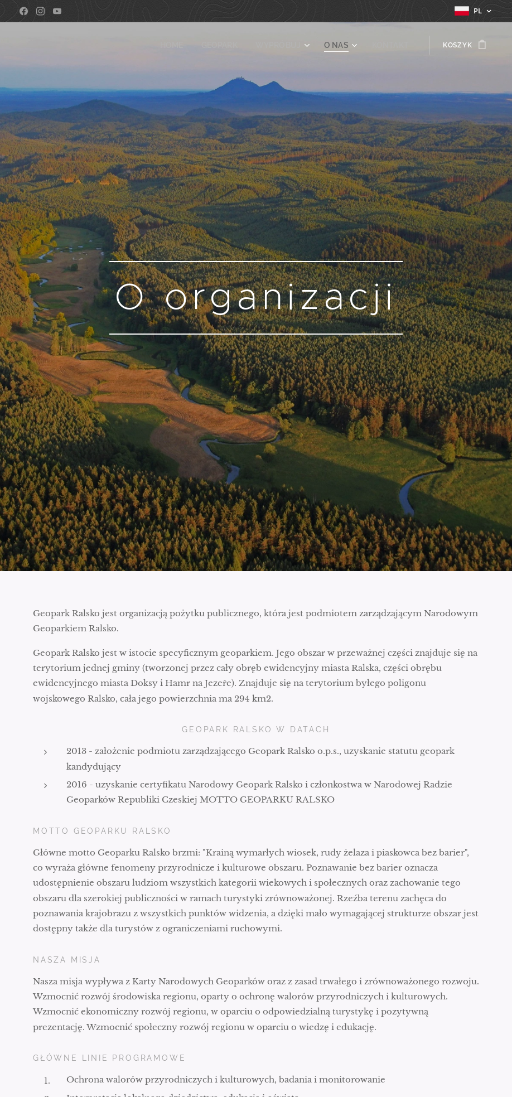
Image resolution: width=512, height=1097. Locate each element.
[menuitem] (188, 45)
